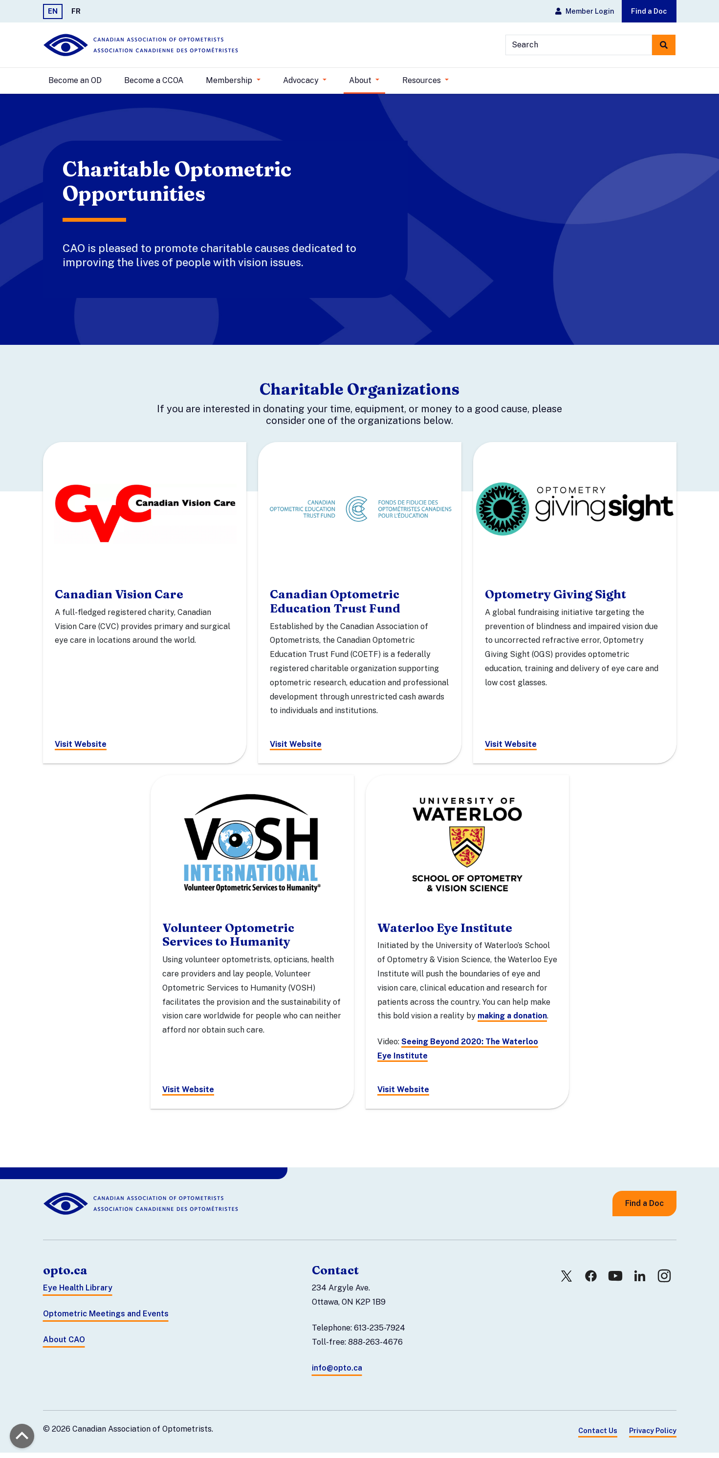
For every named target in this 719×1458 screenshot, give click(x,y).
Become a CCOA (153, 80)
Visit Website (81, 750)
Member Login (584, 11)
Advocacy (302, 80)
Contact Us (597, 1436)
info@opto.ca (337, 1373)
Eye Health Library (77, 1293)
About (361, 80)
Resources (422, 80)
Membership (230, 80)
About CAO (64, 1345)
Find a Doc (649, 11)
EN (53, 11)
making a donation (512, 1021)
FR (76, 11)
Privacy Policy (652, 1436)
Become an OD (75, 80)
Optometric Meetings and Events (106, 1319)
